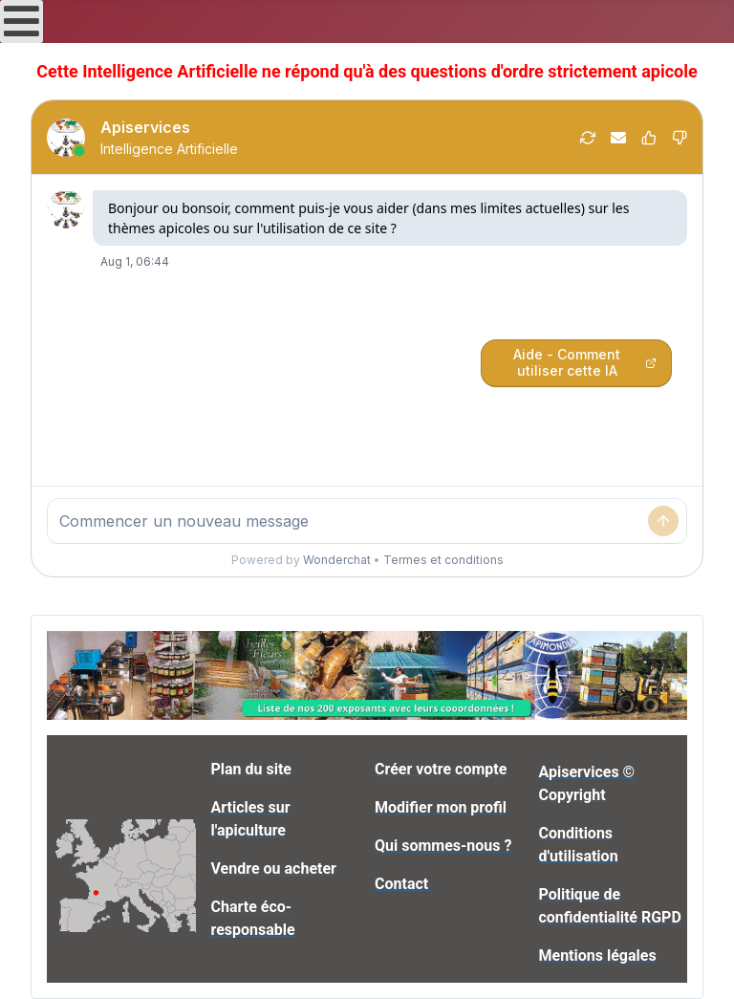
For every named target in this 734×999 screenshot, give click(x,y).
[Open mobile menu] (21, 21)
